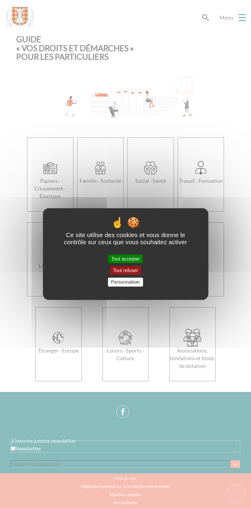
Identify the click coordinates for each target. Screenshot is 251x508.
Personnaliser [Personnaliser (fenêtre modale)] (125, 282)
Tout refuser (125, 270)
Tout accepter (125, 258)
